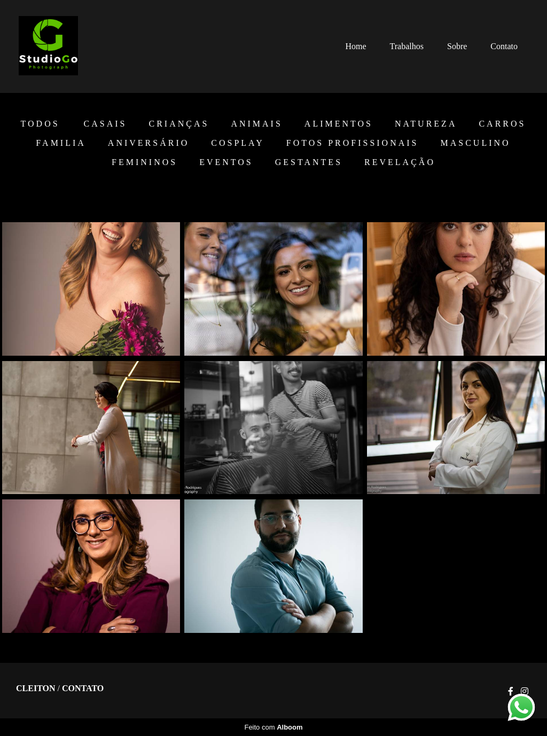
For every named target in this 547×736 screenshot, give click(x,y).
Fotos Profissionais (352, 143)
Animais (256, 124)
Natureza (426, 124)
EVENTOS (226, 162)
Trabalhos (407, 46)
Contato (504, 46)
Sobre (457, 46)
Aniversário (148, 143)
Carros (502, 124)
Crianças (179, 124)
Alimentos (338, 124)
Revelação (399, 162)
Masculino (476, 143)
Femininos (144, 162)
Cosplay (237, 143)
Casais (105, 124)
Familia (60, 143)
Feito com (273, 727)
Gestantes (308, 162)
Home (355, 46)
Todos (40, 124)
